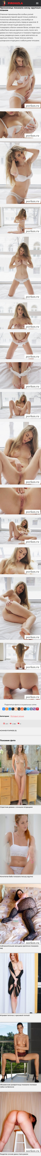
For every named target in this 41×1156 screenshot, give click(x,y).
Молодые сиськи (17, 716)
